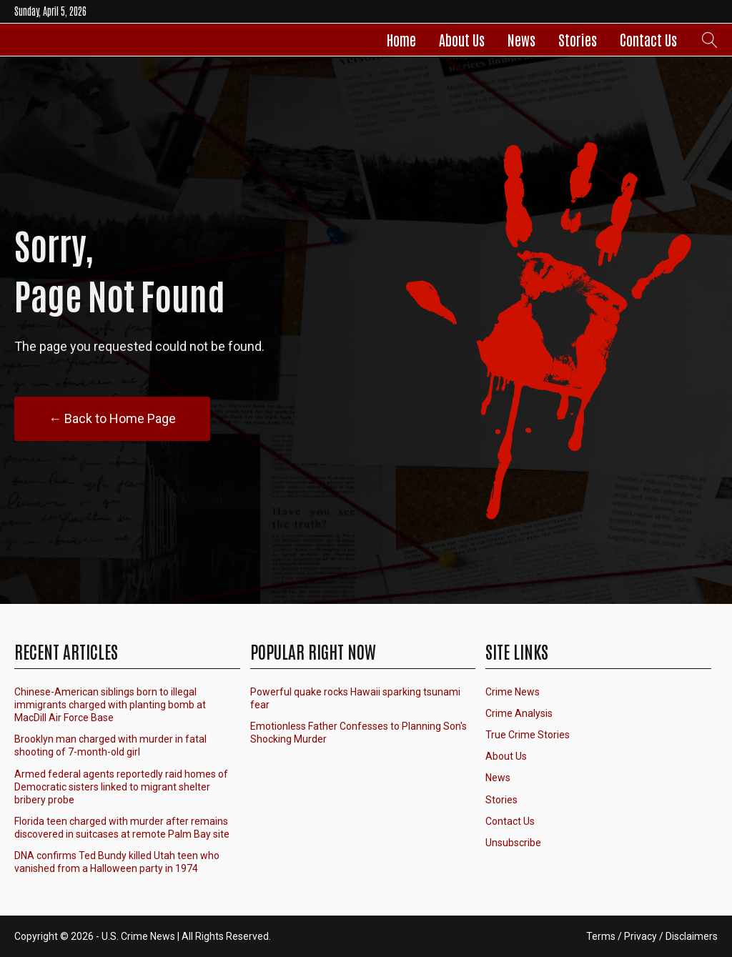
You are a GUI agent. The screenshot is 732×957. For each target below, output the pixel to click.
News (521, 39)
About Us (462, 39)
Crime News (512, 692)
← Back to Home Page (112, 418)
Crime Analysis (519, 713)
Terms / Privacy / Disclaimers (652, 936)
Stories (577, 39)
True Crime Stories (527, 734)
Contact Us (648, 39)
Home (401, 39)
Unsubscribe (513, 842)
